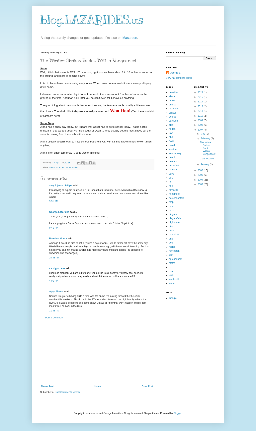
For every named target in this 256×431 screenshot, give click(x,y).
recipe (172, 246)
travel (172, 145)
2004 (201, 179)
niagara (173, 214)
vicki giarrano (57, 268)
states (172, 263)
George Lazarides (59, 212)
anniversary (175, 153)
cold (171, 177)
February (206, 138)
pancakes (174, 234)
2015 (201, 97)
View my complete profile (179, 78)
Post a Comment (54, 317)
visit (171, 275)
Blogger (178, 413)
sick (171, 254)
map (171, 202)
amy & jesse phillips (60, 185)
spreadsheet (175, 259)
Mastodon (129, 38)
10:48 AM (54, 257)
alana (51, 167)
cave (171, 173)
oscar (68, 167)
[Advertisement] (97, 352)
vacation (173, 120)
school (172, 112)
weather (173, 149)
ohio (171, 226)
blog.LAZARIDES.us (92, 20)
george (172, 116)
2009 (201, 120)
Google (173, 298)
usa (171, 271)
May (203, 133)
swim (171, 141)
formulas (173, 190)
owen (172, 100)
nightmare (174, 222)
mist (171, 206)
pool (171, 242)
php (171, 238)
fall (170, 181)
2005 (201, 175)
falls (171, 186)
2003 (201, 184)
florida (172, 129)
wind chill (174, 279)
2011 (201, 111)
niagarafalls (175, 218)
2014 (201, 101)
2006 (201, 170)
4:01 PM (53, 280)
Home (97, 386)
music (172, 210)
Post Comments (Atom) (67, 392)
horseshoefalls (176, 198)
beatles (173, 161)
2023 (201, 92)
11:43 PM (54, 310)
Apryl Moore (56, 291)
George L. (175, 72)
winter (75, 167)
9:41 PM (53, 227)
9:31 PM (53, 201)
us (170, 267)
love (171, 133)
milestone (174, 108)
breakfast (174, 165)
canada (173, 169)
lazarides (60, 167)
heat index (174, 193)
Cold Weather (207, 158)
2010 (201, 115)
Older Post (147, 386)
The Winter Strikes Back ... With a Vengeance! (207, 148)
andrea (172, 104)
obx (171, 137)
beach (172, 157)
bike (171, 125)
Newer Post (47, 386)
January (205, 164)
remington (174, 250)
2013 (201, 106)
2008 (201, 125)
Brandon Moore (58, 238)
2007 (201, 129)
